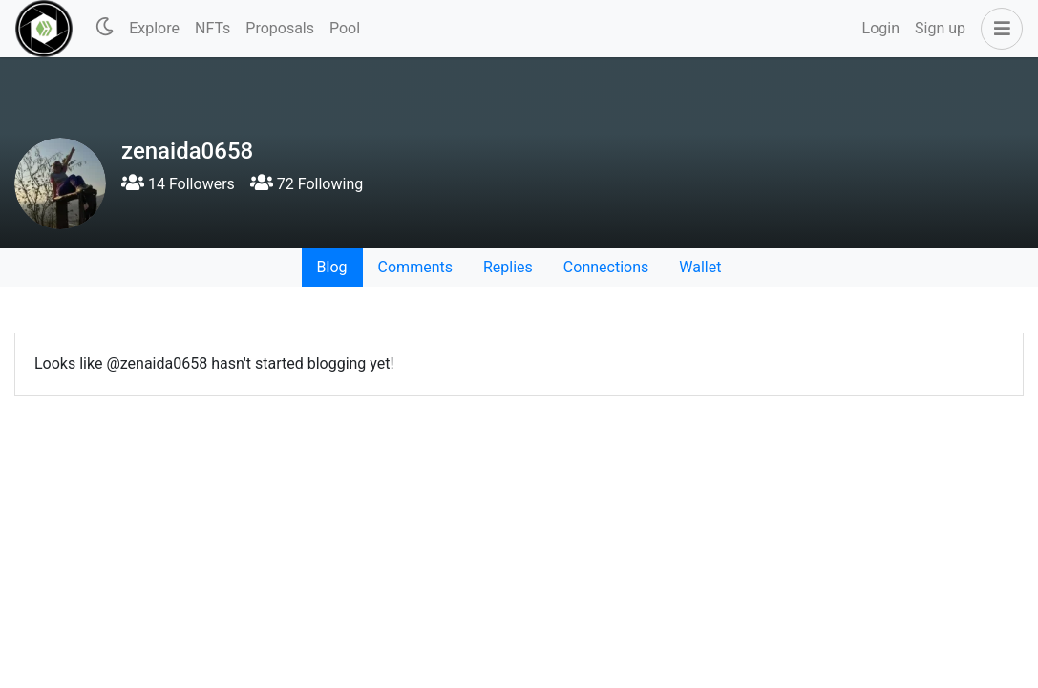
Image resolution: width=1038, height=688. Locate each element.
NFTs (212, 28)
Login (881, 28)
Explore (154, 28)
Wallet (700, 267)
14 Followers (178, 184)
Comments (415, 267)
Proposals (279, 28)
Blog (332, 267)
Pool (344, 28)
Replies (508, 267)
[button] (998, 29)
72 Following (306, 184)
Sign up (940, 28)
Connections (605, 267)
